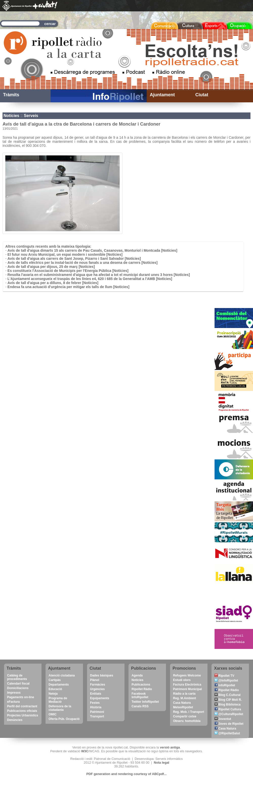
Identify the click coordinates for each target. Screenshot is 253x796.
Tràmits (11, 94)
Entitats (95, 693)
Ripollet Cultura (228, 709)
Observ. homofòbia (186, 721)
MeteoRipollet (183, 707)
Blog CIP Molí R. (228, 699)
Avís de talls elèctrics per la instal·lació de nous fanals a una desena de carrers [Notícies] (83, 263)
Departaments (59, 684)
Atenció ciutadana (62, 675)
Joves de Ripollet (229, 723)
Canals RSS (140, 706)
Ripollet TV (224, 675)
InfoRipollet (225, 685)
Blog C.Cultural (228, 695)
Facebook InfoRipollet (140, 695)
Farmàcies (97, 684)
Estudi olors (182, 680)
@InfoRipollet (226, 680)
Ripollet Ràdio (142, 689)
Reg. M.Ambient (184, 698)
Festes (95, 703)
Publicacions (141, 684)
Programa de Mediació (58, 700)
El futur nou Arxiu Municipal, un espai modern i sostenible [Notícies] (65, 254)
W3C (84, 751)
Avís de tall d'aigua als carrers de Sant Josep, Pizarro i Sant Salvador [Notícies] (74, 258)
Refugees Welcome (187, 675)
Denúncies (15, 720)
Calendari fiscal (18, 683)
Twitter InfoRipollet (145, 702)
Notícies (11, 115)
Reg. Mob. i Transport (188, 712)
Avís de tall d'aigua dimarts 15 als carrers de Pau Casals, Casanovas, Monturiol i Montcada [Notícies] (92, 250)
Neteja (53, 693)
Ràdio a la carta (184, 693)
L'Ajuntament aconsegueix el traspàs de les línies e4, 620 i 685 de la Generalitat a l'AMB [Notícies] (90, 279)
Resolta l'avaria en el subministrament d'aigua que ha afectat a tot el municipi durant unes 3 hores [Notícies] (99, 275)
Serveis (31, 115)
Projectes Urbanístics (22, 715)
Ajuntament (162, 94)
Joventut (223, 719)
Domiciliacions (18, 688)
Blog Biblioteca (228, 704)
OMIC (52, 714)
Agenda (137, 675)
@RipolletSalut (227, 733)
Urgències (97, 689)
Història (95, 707)
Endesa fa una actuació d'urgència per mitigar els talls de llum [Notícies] (69, 287)
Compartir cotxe (184, 716)
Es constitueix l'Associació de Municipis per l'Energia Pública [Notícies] (68, 271)
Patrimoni (97, 712)
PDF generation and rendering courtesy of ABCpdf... (126, 774)
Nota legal (161, 762)
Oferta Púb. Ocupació (64, 719)
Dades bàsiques (101, 675)
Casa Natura (182, 703)
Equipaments (99, 698)
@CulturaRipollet (229, 714)
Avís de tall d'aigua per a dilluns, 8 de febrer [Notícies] (53, 283)
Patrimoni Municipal (187, 689)
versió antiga (170, 747)
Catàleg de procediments (17, 677)
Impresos (13, 692)
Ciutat (201, 94)
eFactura (13, 702)
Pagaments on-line (20, 697)
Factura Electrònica (187, 684)
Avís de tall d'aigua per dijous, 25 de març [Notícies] (51, 267)
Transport (97, 716)
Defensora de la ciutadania (60, 708)
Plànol (94, 680)
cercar (50, 23)
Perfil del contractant (22, 706)
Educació (55, 689)
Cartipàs (55, 680)
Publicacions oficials (22, 711)
